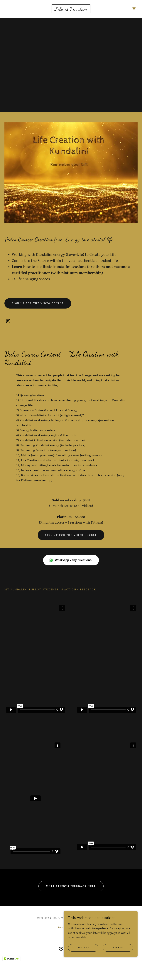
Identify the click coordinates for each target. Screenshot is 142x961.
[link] (71, 10)
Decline (83, 948)
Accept (118, 948)
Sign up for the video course (38, 303)
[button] (14, 9)
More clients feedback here (71, 886)
